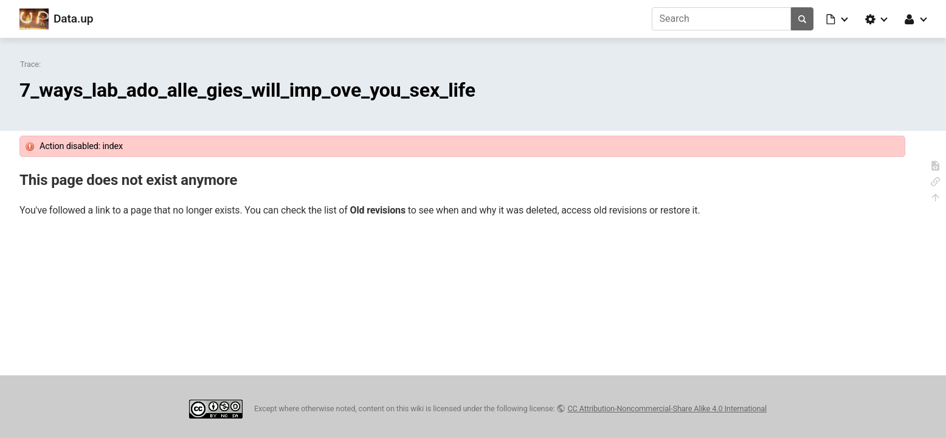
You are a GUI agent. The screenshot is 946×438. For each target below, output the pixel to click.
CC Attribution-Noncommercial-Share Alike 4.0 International (667, 408)
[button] (838, 19)
